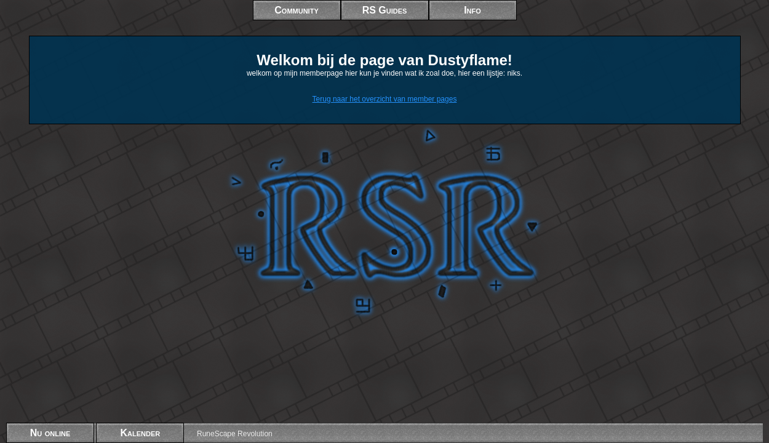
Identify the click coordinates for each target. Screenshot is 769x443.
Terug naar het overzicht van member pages (385, 99)
